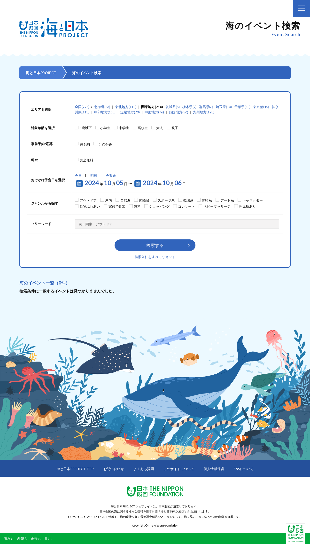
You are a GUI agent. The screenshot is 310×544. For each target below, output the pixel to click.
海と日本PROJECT (41, 73)
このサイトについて (178, 469)
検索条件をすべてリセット (155, 257)
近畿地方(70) (130, 112)
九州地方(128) (203, 112)
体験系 (207, 200)
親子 (174, 128)
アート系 (227, 200)
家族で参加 (116, 206)
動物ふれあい (90, 206)
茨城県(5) (173, 107)
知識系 (188, 200)
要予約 (85, 144)
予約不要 (105, 144)
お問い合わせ (113, 469)
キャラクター (252, 200)
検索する (155, 245)
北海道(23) (102, 107)
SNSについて (244, 469)
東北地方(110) (125, 107)
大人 (159, 128)
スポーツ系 (166, 200)
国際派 (144, 200)
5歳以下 (86, 128)
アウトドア (88, 200)
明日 (93, 175)
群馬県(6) (206, 107)
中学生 (124, 128)
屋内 (108, 200)
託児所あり (247, 206)
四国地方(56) (178, 112)
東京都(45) (261, 107)
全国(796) (82, 107)
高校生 (143, 128)
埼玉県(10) (224, 107)
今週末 (111, 175)
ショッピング (159, 206)
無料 (137, 206)
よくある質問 (143, 469)
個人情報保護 (214, 469)
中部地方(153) (105, 112)
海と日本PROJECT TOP (75, 469)
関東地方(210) (152, 107)
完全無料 (86, 160)
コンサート (186, 206)
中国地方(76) (154, 112)
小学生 (105, 128)
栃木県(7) (189, 107)
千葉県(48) (242, 107)
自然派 (125, 200)
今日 (78, 175)
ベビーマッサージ (217, 206)
